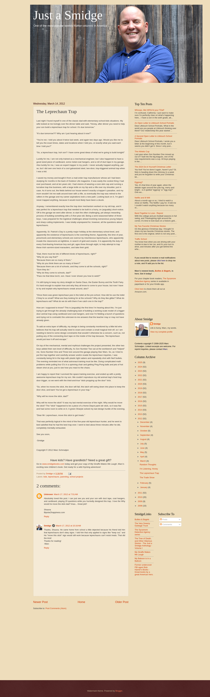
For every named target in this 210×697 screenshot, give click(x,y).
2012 (140, 418)
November (145, 426)
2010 (140, 497)
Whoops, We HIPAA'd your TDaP (149, 110)
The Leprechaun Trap (149, 473)
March (143, 461)
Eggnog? (139, 182)
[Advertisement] (90, 90)
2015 (140, 405)
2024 (140, 367)
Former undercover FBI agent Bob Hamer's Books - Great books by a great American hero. (144, 570)
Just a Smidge (68, 15)
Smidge (47, 526)
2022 (140, 375)
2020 (140, 384)
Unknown (48, 494)
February (144, 483)
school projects (76, 477)
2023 (140, 371)
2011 (140, 493)
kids (45, 477)
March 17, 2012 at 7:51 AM (66, 494)
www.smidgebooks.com (53, 464)
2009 (140, 501)
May (142, 452)
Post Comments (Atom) (55, 608)
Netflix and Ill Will (142, 198)
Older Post (121, 602)
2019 (140, 388)
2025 (140, 362)
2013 (140, 414)
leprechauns (53, 477)
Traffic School (141, 239)
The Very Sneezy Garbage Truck (142, 524)
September (145, 435)
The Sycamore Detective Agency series (142, 532)
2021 (140, 380)
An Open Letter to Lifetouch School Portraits (154, 123)
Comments (166, 524)
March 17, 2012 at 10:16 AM (68, 526)
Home (81, 602)
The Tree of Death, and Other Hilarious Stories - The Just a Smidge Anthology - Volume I (143, 543)
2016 (140, 401)
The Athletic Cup (142, 151)
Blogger (118, 691)
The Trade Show (147, 477)
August (143, 439)
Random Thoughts (148, 464)
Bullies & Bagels (163, 271)
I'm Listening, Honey (149, 469)
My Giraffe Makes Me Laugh (143, 553)
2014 (140, 410)
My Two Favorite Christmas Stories (150, 226)
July (142, 443)
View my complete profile (161, 332)
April (142, 456)
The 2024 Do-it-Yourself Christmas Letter (153, 167)
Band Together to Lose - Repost (149, 213)
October (144, 431)
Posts (163, 519)
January (144, 487)
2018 (140, 392)
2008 (140, 506)
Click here (139, 289)
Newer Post (40, 602)
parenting (64, 477)
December (145, 422)
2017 (140, 397)
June (142, 448)
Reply (46, 516)
